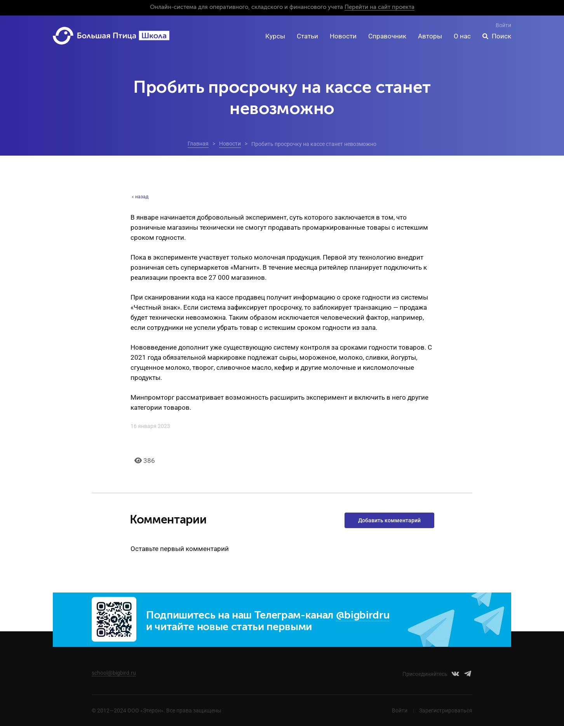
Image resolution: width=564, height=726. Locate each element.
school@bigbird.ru (114, 673)
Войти (503, 25)
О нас (462, 36)
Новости (343, 36)
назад (139, 196)
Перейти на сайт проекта (379, 7)
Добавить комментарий (389, 520)
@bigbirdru (363, 615)
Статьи (307, 36)
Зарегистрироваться (445, 710)
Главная (198, 143)
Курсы (275, 36)
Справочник (387, 36)
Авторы (430, 36)
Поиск (501, 36)
